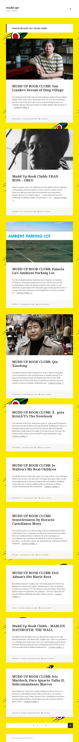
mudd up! (12, 7)
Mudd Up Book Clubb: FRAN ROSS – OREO (35, 178)
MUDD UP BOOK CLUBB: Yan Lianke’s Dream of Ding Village (38, 88)
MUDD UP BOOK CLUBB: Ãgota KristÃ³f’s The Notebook (38, 414)
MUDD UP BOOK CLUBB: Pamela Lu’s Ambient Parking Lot (38, 271)
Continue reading (21, 107)
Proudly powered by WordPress (22, 738)
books (22, 608)
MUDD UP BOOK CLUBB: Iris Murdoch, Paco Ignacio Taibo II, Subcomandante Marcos (38, 680)
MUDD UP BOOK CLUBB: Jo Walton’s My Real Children (34, 467)
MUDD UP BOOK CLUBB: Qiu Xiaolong (35, 364)
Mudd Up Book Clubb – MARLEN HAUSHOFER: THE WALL (38, 628)
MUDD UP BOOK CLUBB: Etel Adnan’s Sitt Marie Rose (35, 575)
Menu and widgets (70, 11)
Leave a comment (44, 211)
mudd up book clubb (31, 119)
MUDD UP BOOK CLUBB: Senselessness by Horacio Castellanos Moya (33, 520)
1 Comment (43, 119)
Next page (70, 725)
